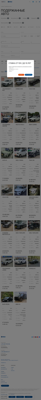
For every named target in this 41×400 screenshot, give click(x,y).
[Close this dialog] (32, 61)
